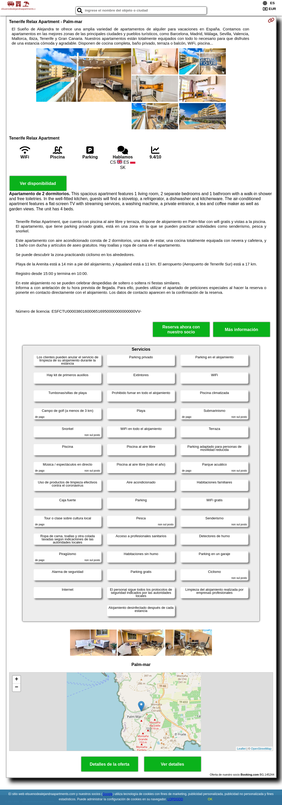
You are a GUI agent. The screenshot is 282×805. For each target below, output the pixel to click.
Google (107, 794)
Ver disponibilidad (38, 183)
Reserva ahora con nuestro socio (181, 329)
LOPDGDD (175, 799)
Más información (241, 329)
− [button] (16, 687)
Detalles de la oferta (109, 764)
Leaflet (241, 748)
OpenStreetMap (261, 748)
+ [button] (16, 680)
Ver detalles (172, 764)
